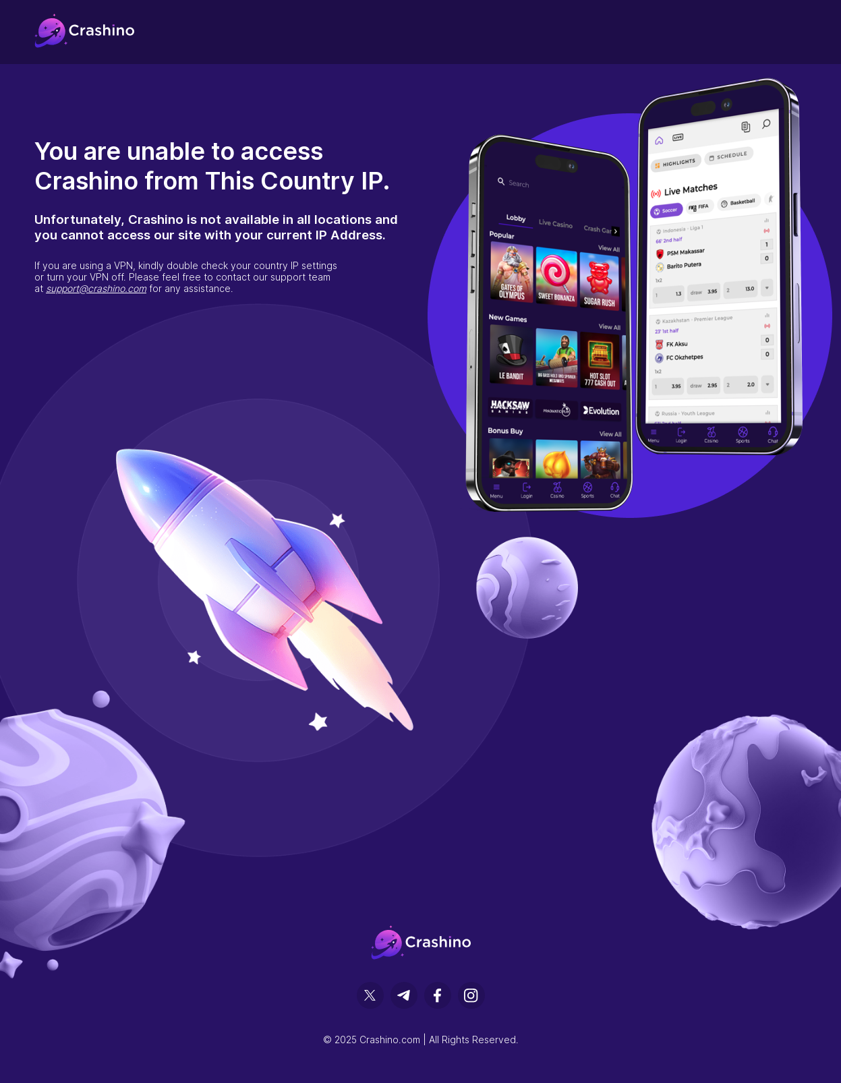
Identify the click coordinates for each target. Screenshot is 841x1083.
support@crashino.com (96, 288)
